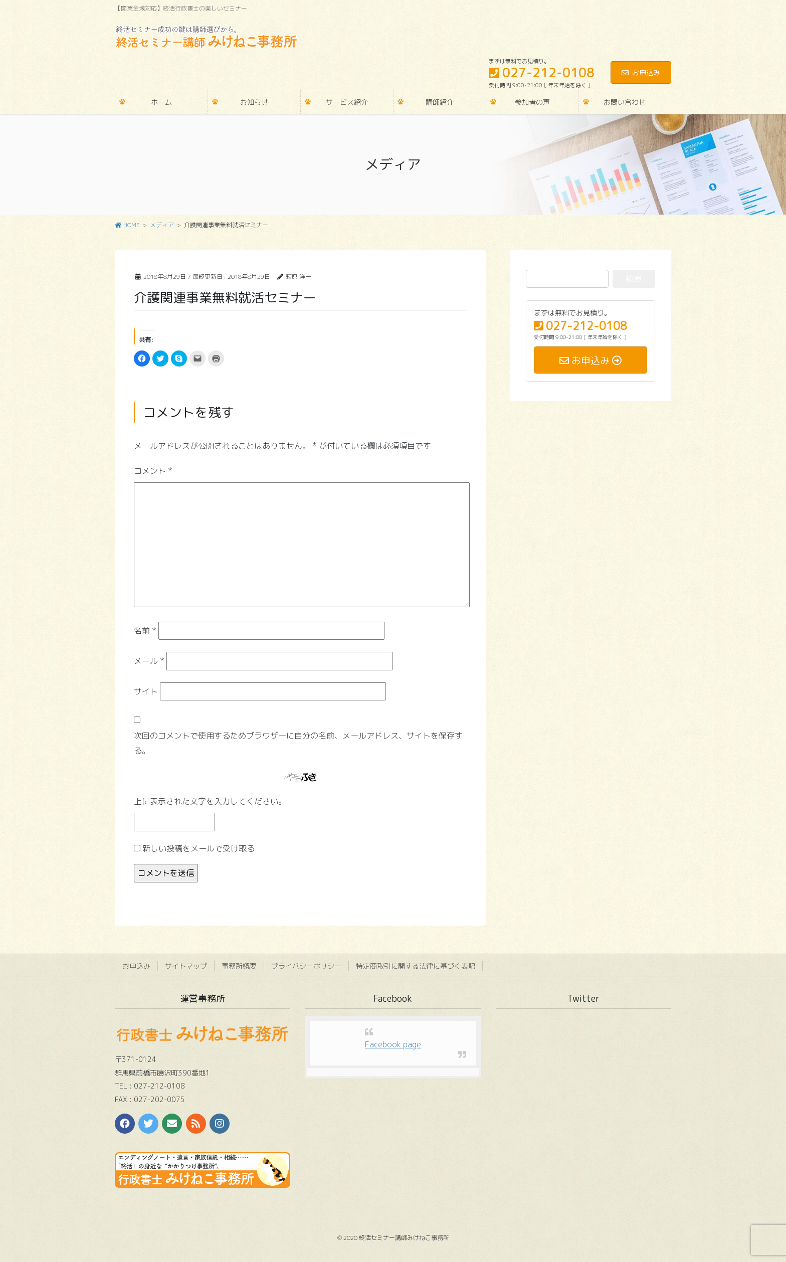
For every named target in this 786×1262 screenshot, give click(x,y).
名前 (145, 630)
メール (149, 660)
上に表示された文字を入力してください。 (210, 801)
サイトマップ (186, 966)
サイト (146, 691)
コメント (153, 470)
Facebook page (393, 1044)
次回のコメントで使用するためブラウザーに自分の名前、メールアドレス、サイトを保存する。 (298, 743)
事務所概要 (239, 966)
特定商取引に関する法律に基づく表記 (415, 966)
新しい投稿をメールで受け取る (198, 848)
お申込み (641, 72)
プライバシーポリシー (306, 966)
